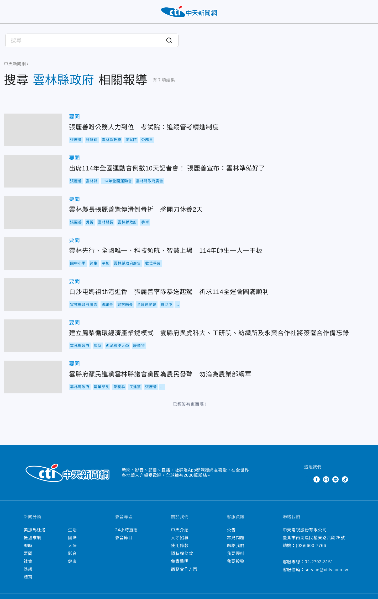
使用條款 (179, 545)
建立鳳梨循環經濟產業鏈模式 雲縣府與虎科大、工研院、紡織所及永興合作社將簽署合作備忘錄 (33, 335)
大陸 (72, 545)
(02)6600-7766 (311, 545)
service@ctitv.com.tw (326, 570)
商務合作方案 (184, 569)
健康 (72, 561)
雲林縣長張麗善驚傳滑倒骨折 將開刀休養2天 (33, 212)
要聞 (74, 117)
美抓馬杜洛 (35, 530)
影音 (72, 553)
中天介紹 (179, 530)
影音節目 (124, 538)
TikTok (345, 479)
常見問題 (235, 538)
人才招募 (179, 538)
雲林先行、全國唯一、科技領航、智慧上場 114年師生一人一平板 (33, 253)
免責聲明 (179, 561)
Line (335, 479)
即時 (28, 545)
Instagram (326, 479)
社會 (28, 561)
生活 (72, 530)
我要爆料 (235, 553)
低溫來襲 (32, 538)
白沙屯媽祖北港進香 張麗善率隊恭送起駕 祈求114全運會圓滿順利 (33, 294)
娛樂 (28, 569)
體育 (28, 577)
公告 (231, 530)
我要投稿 (235, 561)
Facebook (316, 479)
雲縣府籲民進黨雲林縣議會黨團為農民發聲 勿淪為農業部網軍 (33, 377)
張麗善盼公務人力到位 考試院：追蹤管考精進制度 (33, 130)
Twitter (307, 479)
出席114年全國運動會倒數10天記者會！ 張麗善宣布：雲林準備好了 (33, 171)
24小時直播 (126, 530)
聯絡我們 (235, 545)
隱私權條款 (182, 553)
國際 (72, 538)
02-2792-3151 (319, 562)
